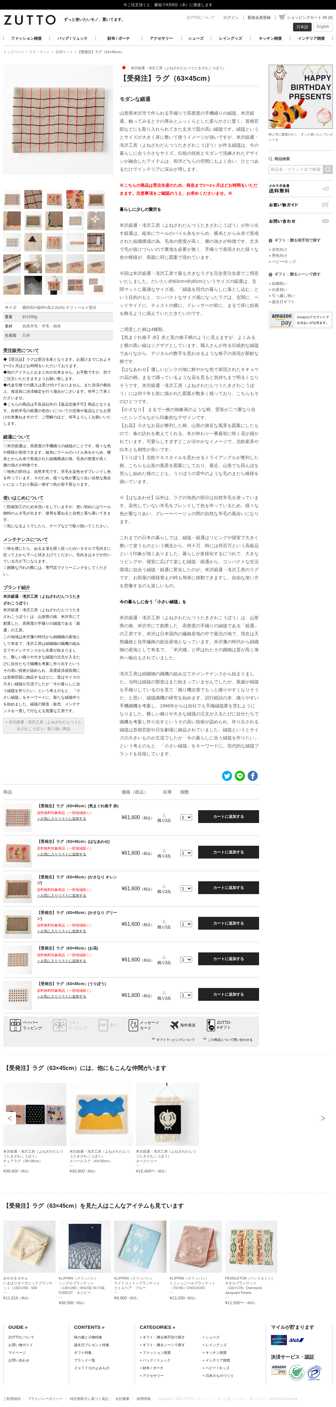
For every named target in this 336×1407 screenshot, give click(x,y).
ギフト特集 (83, 1352)
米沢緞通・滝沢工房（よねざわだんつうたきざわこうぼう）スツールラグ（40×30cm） (100, 1156)
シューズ (196, 38)
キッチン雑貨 (270, 38)
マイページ (17, 1352)
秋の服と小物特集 (88, 1337)
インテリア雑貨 (311, 38)
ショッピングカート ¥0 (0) (310, 17)
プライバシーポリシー (45, 1399)
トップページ (13, 52)
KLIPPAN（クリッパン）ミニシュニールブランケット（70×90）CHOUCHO (192, 1283)
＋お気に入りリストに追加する (61, 818)
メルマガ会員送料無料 (301, 188)
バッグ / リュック (72, 38)
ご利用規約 (12, 1399)
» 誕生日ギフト (282, 302)
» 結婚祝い (278, 283)
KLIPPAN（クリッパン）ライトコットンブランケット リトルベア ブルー (139, 1283)
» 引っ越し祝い (282, 295)
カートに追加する (228, 816)
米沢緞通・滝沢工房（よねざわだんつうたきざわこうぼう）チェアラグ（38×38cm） (33, 1156)
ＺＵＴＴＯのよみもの (91, 1368)
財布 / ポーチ (118, 38)
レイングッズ (230, 38)
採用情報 (144, 1399)
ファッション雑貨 (26, 38)
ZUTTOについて (201, 17)
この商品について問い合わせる (230, 1039)
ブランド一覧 (84, 1360)
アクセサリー (161, 38)
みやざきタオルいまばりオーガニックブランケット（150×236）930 (28, 1283)
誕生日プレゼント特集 (91, 1345)
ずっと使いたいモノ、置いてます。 (94, 19)
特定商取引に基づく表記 (89, 1399)
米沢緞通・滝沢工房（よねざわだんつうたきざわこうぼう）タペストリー (166, 1156)
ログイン (231, 17)
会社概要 (122, 1399)
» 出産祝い (278, 289)
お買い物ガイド (301, 205)
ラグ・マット (39, 52)
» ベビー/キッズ (282, 261)
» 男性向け (278, 255)
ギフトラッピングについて (175, 1039)
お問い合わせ (301, 221)
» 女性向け (278, 249)
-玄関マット (63, 52)
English (323, 26)
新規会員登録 (259, 17)
